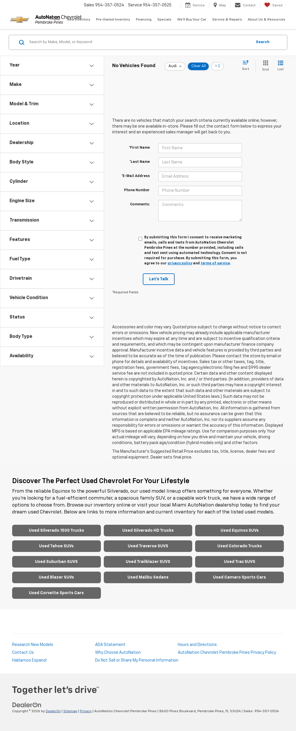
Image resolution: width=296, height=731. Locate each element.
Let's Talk (158, 279)
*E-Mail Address (135, 176)
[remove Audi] (175, 66)
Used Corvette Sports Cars (56, 593)
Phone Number (137, 190)
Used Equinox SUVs (240, 531)
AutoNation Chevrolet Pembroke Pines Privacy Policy (227, 653)
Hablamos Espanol (29, 660)
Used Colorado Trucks (239, 546)
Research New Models (32, 645)
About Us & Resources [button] (266, 19)
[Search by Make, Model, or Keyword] (140, 42)
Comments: (140, 204)
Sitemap (70, 711)
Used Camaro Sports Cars (239, 577)
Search (262, 42)
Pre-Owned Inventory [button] (113, 19)
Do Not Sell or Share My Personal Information (136, 660)
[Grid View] (264, 66)
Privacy (86, 711)
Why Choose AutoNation (118, 653)
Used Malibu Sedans (148, 577)
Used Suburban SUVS (56, 562)
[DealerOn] (27, 705)
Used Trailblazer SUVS (148, 562)
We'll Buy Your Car (191, 19)
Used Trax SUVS (239, 562)
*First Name (139, 148)
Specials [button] (164, 19)
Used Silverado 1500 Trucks (56, 531)
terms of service (215, 263)
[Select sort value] (247, 65)
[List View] (280, 66)
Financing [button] (143, 19)
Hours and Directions (197, 645)
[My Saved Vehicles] (273, 5)
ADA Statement (110, 645)
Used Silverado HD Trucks (148, 531)
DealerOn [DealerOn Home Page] (53, 711)
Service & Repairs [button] (227, 19)
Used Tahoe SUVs (56, 546)
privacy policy (180, 263)
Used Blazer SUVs (56, 577)
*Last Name (140, 162)
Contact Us (23, 653)
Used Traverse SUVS (148, 546)
